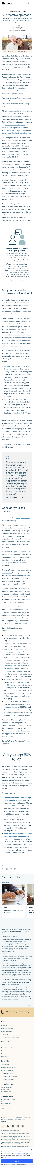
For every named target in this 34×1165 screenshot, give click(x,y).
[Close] (32, 1151)
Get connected (17, 281)
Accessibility (9, 1119)
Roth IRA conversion (19, 649)
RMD (22, 682)
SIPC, (30, 1139)
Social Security (12, 130)
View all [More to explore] (5, 882)
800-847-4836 (5, 1108)
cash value (26, 576)
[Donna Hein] (20, 28)
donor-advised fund (12, 666)
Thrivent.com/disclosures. (16, 1143)
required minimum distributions (13, 154)
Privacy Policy (22, 1155)
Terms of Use (17, 1119)
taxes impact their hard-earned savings (16, 133)
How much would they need (15, 125)
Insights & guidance (15, 11)
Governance (19, 1117)
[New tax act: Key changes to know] (13, 900)
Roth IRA (24, 413)
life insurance (7, 573)
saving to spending (23, 518)
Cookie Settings (5, 1117)
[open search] (28, 3)
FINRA (25, 1139)
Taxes (24, 11)
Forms (12, 1117)
